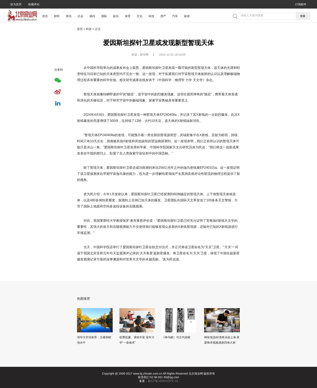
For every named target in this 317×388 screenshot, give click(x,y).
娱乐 (116, 16)
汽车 (175, 16)
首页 (45, 16)
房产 (163, 16)
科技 (151, 16)
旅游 (187, 16)
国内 (92, 16)
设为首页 (16, 4)
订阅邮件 (300, 4)
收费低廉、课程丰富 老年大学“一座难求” (136, 340)
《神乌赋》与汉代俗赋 (176, 337)
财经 (57, 16)
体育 (128, 16)
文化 (139, 16)
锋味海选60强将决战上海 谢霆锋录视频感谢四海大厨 (221, 340)
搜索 (302, 16)
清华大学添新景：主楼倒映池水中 (94, 340)
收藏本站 (34, 4)
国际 (104, 16)
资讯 (69, 16)
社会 (80, 16)
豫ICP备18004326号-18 (163, 380)
